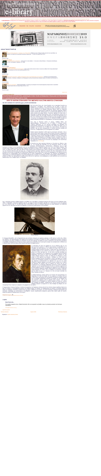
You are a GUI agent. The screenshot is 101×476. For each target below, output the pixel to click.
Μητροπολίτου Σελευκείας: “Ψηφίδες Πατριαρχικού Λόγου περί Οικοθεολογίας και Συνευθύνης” (25, 76)
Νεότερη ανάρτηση (4, 311)
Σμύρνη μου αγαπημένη (11, 84)
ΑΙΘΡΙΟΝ (54, 19)
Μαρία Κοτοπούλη (17, 295)
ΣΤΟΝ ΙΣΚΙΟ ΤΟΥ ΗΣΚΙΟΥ (20, 19)
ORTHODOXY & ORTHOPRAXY (9, 67)
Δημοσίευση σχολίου (6, 309)
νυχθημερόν (4, 51)
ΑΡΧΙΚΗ (12, 19)
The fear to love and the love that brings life (15, 68)
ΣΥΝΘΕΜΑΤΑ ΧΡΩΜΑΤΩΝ (46, 19)
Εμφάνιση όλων (64, 92)
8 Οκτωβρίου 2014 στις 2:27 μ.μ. (11, 307)
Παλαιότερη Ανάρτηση (62, 311)
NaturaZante (5, 75)
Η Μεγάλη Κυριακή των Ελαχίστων (14, 60)
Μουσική (21, 295)
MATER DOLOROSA (76, 19)
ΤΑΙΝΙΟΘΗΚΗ (66, 19)
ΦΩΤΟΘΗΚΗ (59, 19)
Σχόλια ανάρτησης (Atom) (13, 314)
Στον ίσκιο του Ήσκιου (7, 59)
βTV (70, 19)
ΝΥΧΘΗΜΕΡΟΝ (37, 19)
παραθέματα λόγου (20, 4)
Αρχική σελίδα (33, 311)
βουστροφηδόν (5, 83)
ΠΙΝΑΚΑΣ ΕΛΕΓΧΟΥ (85, 19)
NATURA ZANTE (29, 19)
